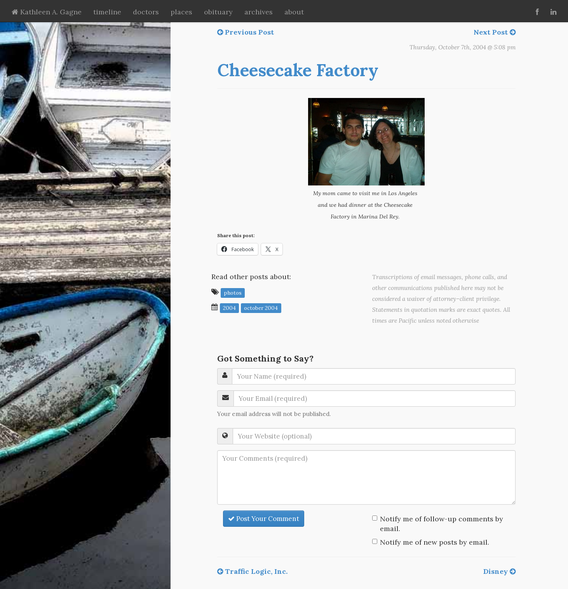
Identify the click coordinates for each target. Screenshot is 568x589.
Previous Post (245, 32)
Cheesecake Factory (297, 70)
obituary (218, 11)
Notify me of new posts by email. (434, 542)
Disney (499, 571)
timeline (107, 11)
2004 (229, 307)
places (181, 11)
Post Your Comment (263, 518)
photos (233, 292)
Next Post (495, 32)
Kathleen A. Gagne (47, 11)
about (294, 11)
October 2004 (261, 307)
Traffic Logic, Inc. (252, 571)
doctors (146, 11)
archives (258, 11)
